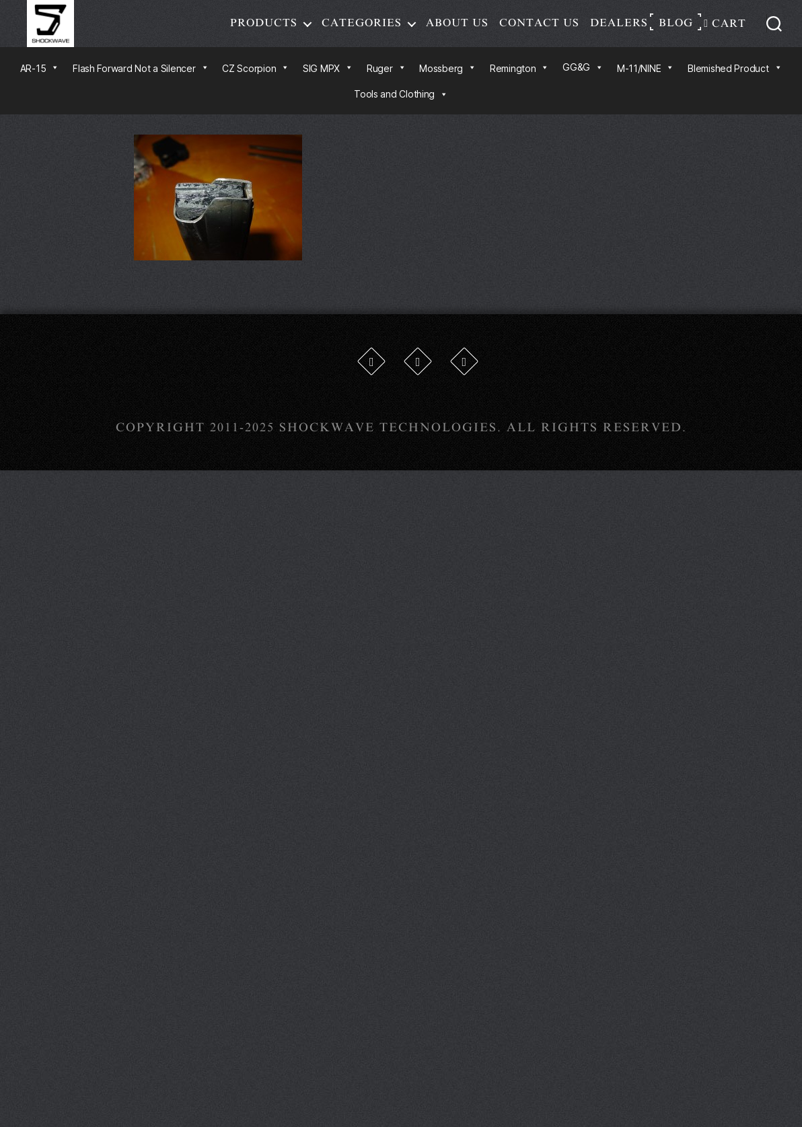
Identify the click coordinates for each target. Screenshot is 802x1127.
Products (263, 30)
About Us (457, 30)
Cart (725, 30)
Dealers (619, 30)
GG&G (583, 80)
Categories (362, 30)
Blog (676, 30)
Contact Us (539, 30)
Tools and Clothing (401, 107)
